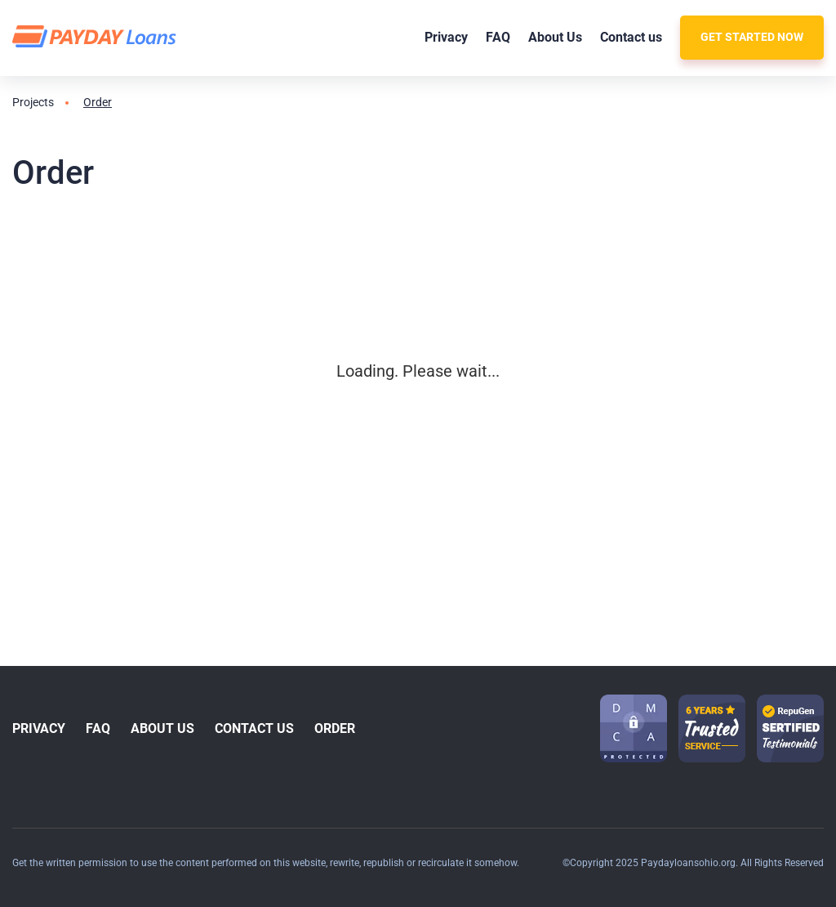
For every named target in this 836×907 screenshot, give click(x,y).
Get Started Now (751, 36)
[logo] (96, 37)
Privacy (446, 37)
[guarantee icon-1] (711, 728)
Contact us (631, 37)
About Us (555, 37)
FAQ (498, 37)
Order (334, 728)
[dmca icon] (633, 728)
